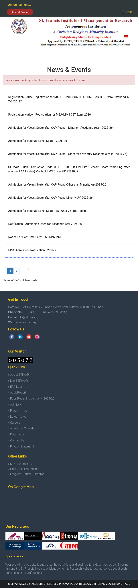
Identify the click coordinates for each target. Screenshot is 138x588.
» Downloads (16, 434)
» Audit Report (17, 392)
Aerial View (20, 12)
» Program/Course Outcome (26, 474)
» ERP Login (15, 386)
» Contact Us (16, 440)
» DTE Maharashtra (20, 464)
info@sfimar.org (28, 317)
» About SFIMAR (18, 374)
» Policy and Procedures (23, 469)
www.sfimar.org (26, 322)
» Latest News (17, 416)
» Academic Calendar (21, 428)
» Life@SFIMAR (18, 380)
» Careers (14, 422)
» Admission (15, 404)
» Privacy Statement (21, 446)
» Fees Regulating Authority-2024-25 (31, 398)
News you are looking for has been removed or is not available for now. (46, 80)
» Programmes (17, 410)
